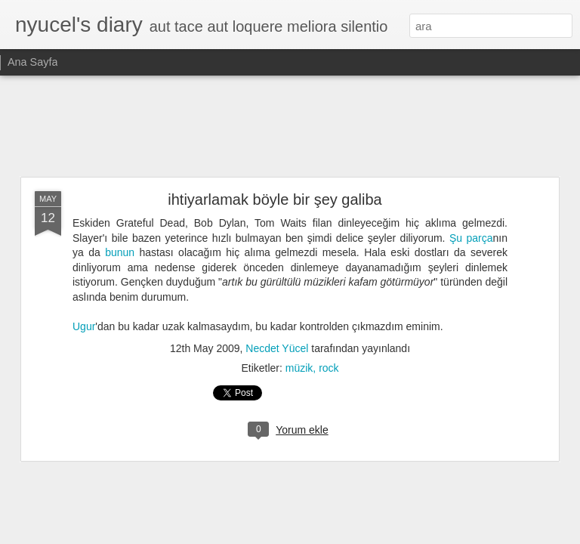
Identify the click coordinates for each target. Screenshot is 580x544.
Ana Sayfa (32, 62)
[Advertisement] (290, 127)
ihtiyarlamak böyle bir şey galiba (274, 199)
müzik (299, 368)
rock (328, 368)
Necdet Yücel (276, 348)
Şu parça (471, 238)
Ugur (83, 326)
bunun (119, 252)
